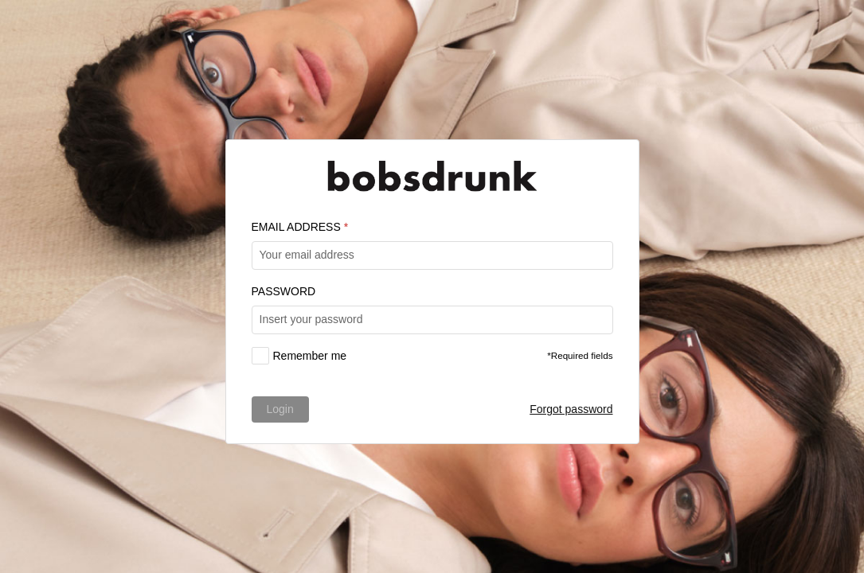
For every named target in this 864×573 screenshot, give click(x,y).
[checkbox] (299, 355)
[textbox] (432, 255)
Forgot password (571, 409)
